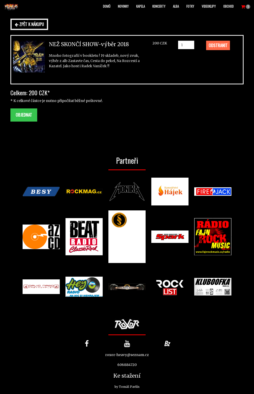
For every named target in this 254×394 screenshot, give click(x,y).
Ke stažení (127, 375)
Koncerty (158, 6)
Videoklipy (209, 6)
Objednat (24, 115)
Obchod (228, 6)
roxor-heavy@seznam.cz (127, 355)
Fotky (190, 6)
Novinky (123, 6)
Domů (106, 6)
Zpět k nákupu (29, 24)
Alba (176, 6)
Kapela (140, 6)
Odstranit (218, 45)
